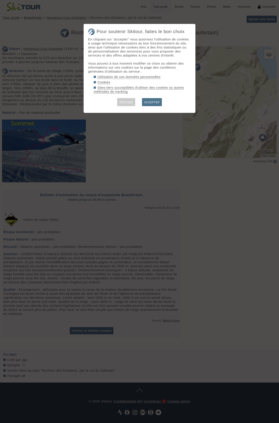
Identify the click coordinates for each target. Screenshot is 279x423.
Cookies (103, 82)
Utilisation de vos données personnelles (129, 77)
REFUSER (126, 102)
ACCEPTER (152, 102)
